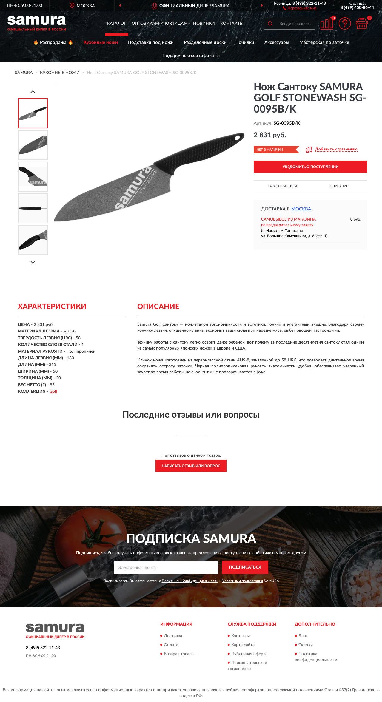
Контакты (232, 23)
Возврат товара (179, 654)
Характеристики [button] (282, 186)
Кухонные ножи (101, 42)
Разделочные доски (205, 42)
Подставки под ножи (151, 42)
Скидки (305, 645)
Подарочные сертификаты (191, 55)
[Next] (33, 262)
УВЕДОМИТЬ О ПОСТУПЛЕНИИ (310, 167)
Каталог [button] (116, 23)
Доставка (173, 636)
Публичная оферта (249, 654)
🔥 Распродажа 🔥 (53, 42)
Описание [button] (339, 186)
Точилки (245, 42)
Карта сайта (243, 645)
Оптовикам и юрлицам (160, 23)
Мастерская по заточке (324, 42)
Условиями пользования (242, 581)
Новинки (204, 23)
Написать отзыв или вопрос (191, 466)
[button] (300, 8)
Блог (303, 636)
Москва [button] (301, 209)
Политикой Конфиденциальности (190, 581)
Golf (53, 392)
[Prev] (33, 91)
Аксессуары (276, 42)
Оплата (171, 645)
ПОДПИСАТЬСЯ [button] (245, 567)
